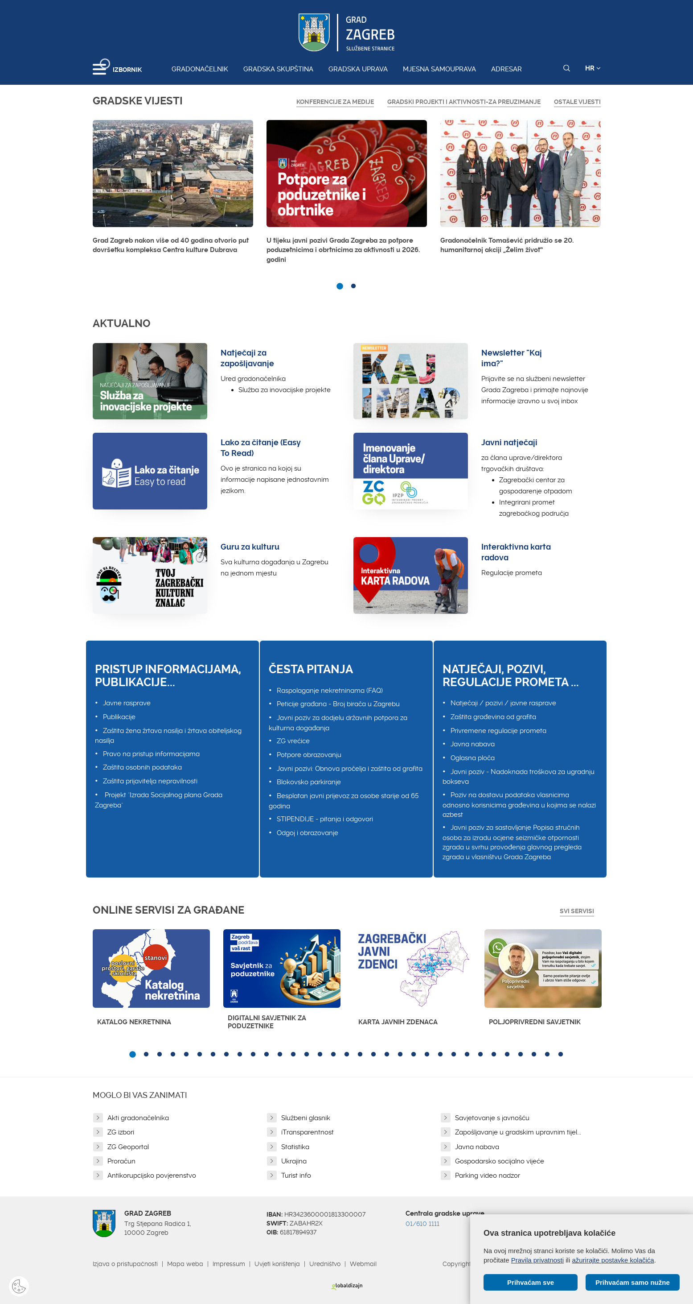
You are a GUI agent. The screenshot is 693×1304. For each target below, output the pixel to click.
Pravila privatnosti (537, 1260)
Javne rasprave (127, 703)
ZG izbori (120, 1132)
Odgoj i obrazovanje (307, 833)
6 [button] (199, 1054)
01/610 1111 (422, 1223)
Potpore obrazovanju (309, 755)
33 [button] (560, 1054)
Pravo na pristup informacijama (151, 754)
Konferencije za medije (335, 101)
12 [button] (279, 1054)
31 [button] (533, 1054)
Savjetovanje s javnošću (492, 1118)
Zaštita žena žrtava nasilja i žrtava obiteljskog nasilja (168, 736)
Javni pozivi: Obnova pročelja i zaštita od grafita (349, 769)
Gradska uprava (358, 69)
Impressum (229, 1263)
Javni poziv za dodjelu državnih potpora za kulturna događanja (338, 723)
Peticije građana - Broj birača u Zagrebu (338, 704)
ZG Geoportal (128, 1147)
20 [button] (386, 1054)
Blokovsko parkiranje (309, 782)
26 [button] (467, 1054)
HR (593, 68)
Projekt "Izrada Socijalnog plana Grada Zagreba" (158, 800)
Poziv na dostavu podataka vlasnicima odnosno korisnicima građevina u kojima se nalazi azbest (519, 805)
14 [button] (306, 1054)
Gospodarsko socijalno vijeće (499, 1161)
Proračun (121, 1161)
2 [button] (353, 286)
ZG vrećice (293, 741)
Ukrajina (294, 1161)
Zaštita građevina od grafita (493, 717)
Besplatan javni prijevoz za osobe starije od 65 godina (343, 801)
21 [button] (400, 1054)
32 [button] (547, 1054)
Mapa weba (185, 1263)
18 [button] (360, 1054)
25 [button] (453, 1054)
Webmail (363, 1263)
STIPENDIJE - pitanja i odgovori (325, 819)
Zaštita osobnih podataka (142, 767)
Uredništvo (324, 1263)
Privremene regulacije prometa (498, 731)
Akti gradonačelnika (138, 1118)
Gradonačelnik (200, 69)
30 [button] (520, 1054)
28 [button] (493, 1054)
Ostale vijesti (577, 101)
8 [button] (226, 1054)
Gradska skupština (278, 69)
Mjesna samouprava (439, 69)
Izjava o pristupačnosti (125, 1263)
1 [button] (340, 286)
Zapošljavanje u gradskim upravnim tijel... (518, 1132)
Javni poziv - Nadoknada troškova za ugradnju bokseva (519, 777)
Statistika (295, 1147)
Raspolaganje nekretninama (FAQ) (330, 691)
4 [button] (172, 1054)
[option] (173, 189)
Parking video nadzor (487, 1176)
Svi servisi (577, 911)
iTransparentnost (307, 1132)
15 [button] (320, 1054)
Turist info (296, 1176)
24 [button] (440, 1054)
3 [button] (159, 1054)
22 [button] (413, 1054)
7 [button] (213, 1054)
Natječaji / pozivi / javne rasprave (503, 703)
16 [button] (333, 1054)
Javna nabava (473, 744)
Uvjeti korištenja (277, 1263)
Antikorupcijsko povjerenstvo (151, 1176)
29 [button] (507, 1054)
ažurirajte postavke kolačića (613, 1260)
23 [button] (426, 1054)
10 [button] (253, 1054)
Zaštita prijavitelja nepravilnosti (150, 781)
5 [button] (186, 1054)
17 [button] (346, 1054)
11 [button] (266, 1054)
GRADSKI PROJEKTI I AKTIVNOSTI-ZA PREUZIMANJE (464, 101)
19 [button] (373, 1054)
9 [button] (239, 1054)
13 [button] (293, 1054)
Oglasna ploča (473, 758)
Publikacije (119, 717)
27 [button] (480, 1054)
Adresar (506, 69)
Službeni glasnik (305, 1118)
